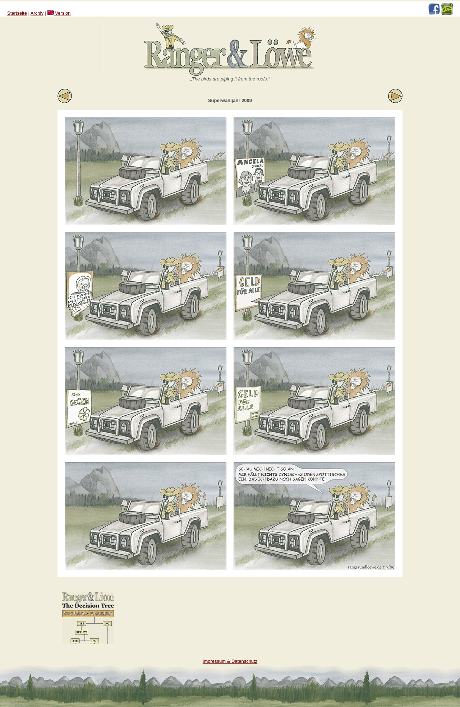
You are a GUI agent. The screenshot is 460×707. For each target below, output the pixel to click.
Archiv (37, 13)
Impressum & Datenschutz (230, 661)
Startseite (17, 13)
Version (59, 13)
